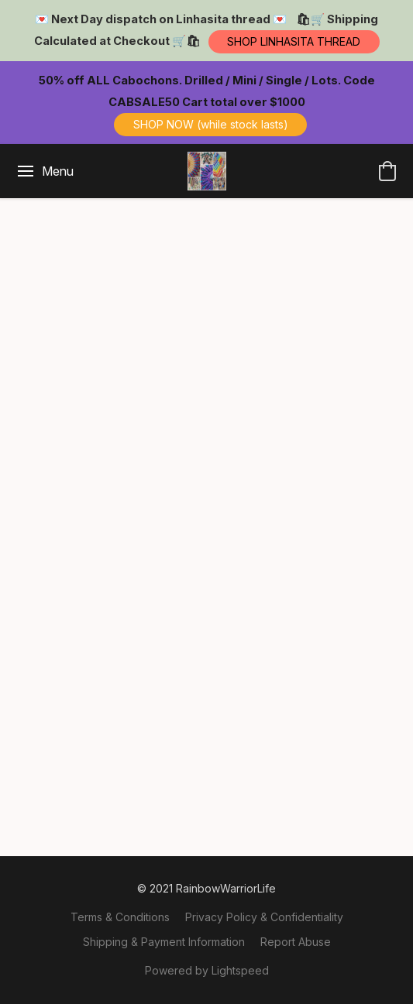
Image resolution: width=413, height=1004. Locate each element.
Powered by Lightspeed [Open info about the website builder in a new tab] (207, 970)
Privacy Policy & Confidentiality (264, 916)
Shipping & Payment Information (164, 941)
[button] (294, 41)
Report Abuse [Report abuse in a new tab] (295, 941)
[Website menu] (44, 171)
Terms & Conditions (120, 916)
